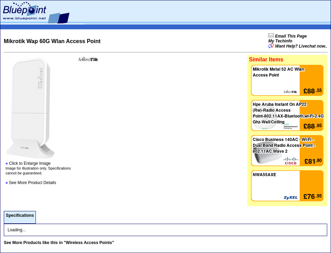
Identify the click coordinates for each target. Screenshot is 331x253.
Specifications (20, 215)
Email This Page (290, 36)
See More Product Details (31, 182)
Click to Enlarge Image (28, 163)
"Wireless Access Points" (89, 242)
